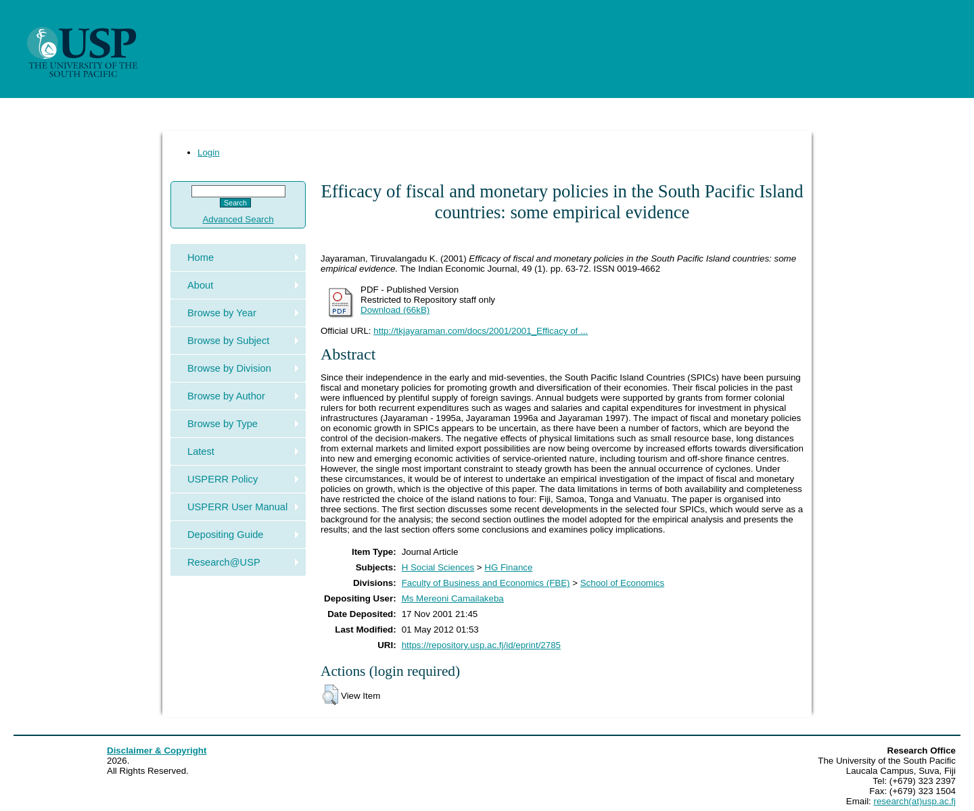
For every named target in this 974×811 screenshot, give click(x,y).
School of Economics (622, 583)
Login (209, 152)
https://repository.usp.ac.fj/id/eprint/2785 (481, 645)
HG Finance (508, 567)
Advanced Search (237, 219)
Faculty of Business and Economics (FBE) (486, 583)
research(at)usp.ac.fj (915, 801)
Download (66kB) (395, 310)
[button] (330, 695)
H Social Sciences (438, 567)
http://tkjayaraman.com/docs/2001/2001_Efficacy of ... (480, 331)
